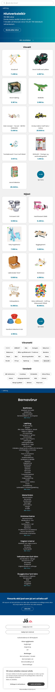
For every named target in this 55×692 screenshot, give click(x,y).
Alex (26, 348)
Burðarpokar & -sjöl (28, 524)
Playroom (39, 383)
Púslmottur (27, 456)
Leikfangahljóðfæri (27, 442)
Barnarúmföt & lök (27, 561)
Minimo (29, 383)
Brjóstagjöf (27, 503)
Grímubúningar (27, 433)
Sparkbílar (27, 467)
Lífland (44, 378)
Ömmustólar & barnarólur (27, 533)
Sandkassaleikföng (27, 457)
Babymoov (9, 352)
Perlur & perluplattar (27, 454)
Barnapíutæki (27, 578)
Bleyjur (28, 522)
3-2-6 (7, 348)
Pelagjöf (27, 507)
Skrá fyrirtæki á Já (27, 659)
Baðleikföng (27, 412)
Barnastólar (27, 499)
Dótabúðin (33, 374)
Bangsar (27, 427)
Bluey (47, 356)
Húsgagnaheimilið (23, 378)
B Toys (17, 361)
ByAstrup (26, 361)
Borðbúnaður (27, 501)
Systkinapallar (27, 549)
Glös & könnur (27, 505)
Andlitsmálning (27, 426)
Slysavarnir (27, 582)
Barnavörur (27, 399)
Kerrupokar (27, 547)
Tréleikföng (27, 476)
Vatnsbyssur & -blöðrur (27, 482)
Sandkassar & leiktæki (27, 459)
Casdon (36, 361)
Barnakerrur (27, 545)
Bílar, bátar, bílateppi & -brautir (27, 429)
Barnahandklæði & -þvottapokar (27, 416)
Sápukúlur (27, 461)
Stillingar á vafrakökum (17, 684)
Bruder (8, 361)
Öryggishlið (27, 584)
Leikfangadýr (28, 441)
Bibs (16, 356)
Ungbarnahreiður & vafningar (27, 566)
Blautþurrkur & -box (27, 520)
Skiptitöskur (27, 528)
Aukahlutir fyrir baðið (27, 410)
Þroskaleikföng (27, 485)
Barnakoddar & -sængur (27, 559)
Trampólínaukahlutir (27, 474)
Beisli (27, 580)
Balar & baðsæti (27, 414)
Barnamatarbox (27, 497)
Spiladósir (27, 469)
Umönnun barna (28, 516)
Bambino (46, 352)
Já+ (27, 650)
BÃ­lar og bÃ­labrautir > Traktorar (28, 352)
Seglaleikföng (27, 463)
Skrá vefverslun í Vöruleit (27, 656)
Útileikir (27, 480)
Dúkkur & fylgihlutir (27, 431)
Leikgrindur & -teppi (27, 444)
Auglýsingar (27, 644)
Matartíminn (27, 495)
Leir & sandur (27, 446)
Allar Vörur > (27, 418)
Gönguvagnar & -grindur (27, 435)
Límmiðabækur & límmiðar (27, 450)
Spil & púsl (27, 471)
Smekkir (27, 508)
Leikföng (6, 8)
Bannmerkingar (27, 664)
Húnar (11, 378)
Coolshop (23, 374)
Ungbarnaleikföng (27, 478)
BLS (39, 356)
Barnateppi (27, 562)
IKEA (35, 378)
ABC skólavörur (10, 374)
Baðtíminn (27, 408)
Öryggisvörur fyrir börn (27, 574)
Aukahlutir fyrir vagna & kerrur (27, 543)
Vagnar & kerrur (28, 541)
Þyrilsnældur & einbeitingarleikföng (27, 487)
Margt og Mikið (17, 383)
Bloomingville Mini (28, 356)
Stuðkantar (27, 564)
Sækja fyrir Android (27, 632)
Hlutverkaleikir (27, 437)
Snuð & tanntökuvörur (27, 531)
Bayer (8, 356)
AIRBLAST (17, 348)
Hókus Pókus (46, 374)
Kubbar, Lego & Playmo (27, 439)
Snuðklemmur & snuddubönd (27, 530)
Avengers (35, 348)
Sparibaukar (27, 465)
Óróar (27, 452)
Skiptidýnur (27, 526)
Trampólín (27, 472)
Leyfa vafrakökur (36, 684)
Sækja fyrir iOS (27, 627)
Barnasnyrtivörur (27, 518)
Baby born (46, 348)
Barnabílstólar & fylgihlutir (27, 576)
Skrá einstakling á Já (27, 662)
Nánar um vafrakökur (11, 679)
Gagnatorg (27, 647)
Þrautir (28, 484)
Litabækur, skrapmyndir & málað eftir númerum (28, 448)
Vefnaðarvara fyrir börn (27, 556)
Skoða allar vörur (12, 30)
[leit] (27, 3)
